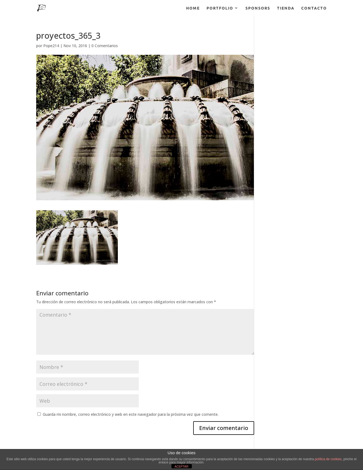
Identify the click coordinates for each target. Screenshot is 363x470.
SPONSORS (257, 8)
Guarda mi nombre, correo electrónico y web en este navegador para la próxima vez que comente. (131, 414)
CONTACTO (314, 8)
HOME (193, 8)
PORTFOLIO (220, 8)
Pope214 (51, 45)
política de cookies (328, 459)
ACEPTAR (181, 466)
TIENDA (285, 8)
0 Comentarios (104, 45)
